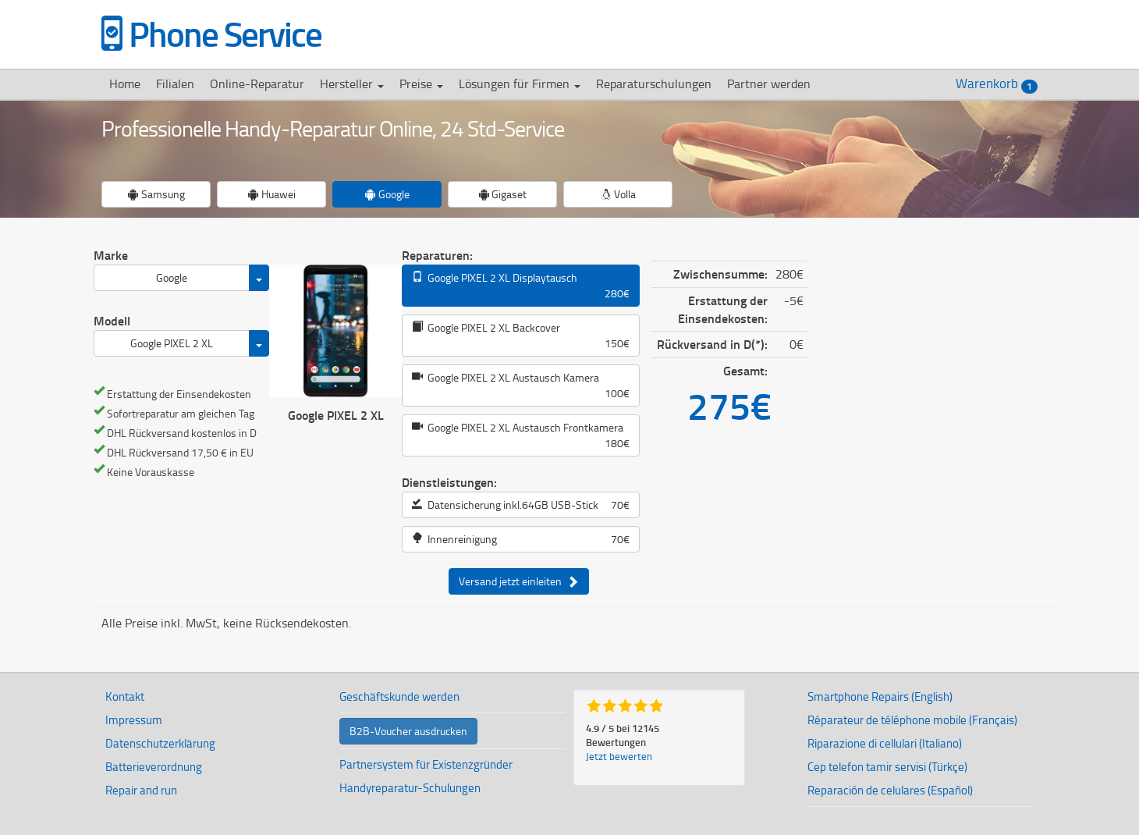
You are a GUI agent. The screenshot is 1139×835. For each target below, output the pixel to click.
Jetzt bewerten (619, 756)
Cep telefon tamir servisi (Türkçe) (887, 767)
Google (387, 194)
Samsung (156, 194)
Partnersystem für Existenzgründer (426, 764)
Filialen (175, 83)
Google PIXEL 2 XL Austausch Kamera (521, 385)
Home (124, 83)
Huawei (272, 194)
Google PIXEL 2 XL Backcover (521, 335)
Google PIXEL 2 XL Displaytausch (521, 285)
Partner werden (769, 83)
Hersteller (352, 83)
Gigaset (502, 194)
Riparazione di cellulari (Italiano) (884, 743)
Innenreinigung (521, 539)
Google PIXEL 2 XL (171, 343)
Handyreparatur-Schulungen (410, 788)
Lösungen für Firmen (519, 83)
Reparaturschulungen (653, 83)
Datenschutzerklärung (160, 743)
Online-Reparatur (257, 83)
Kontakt (124, 696)
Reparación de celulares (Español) (890, 790)
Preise (421, 83)
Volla (618, 194)
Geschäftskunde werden (399, 696)
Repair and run (141, 790)
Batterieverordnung (153, 767)
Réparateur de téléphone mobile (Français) (912, 720)
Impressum (133, 720)
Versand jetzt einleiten (519, 582)
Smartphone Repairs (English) (880, 696)
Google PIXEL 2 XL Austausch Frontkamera (521, 435)
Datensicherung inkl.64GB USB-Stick (521, 505)
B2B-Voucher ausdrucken (408, 730)
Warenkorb (997, 84)
